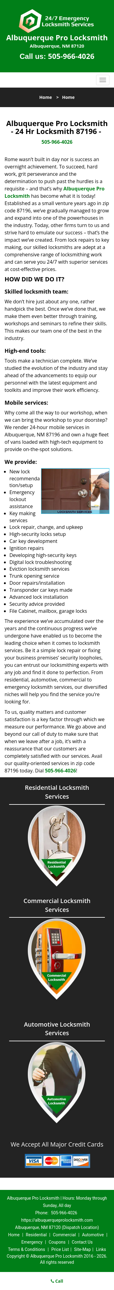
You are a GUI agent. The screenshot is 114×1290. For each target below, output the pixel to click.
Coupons (57, 1242)
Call (57, 1281)
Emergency (31, 1242)
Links (101, 1249)
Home (45, 97)
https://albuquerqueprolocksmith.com (57, 1220)
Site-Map (82, 1249)
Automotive (93, 1234)
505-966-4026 (71, 56)
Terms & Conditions (26, 1249)
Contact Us (82, 1242)
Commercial (64, 1234)
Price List (60, 1249)
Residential (36, 1234)
